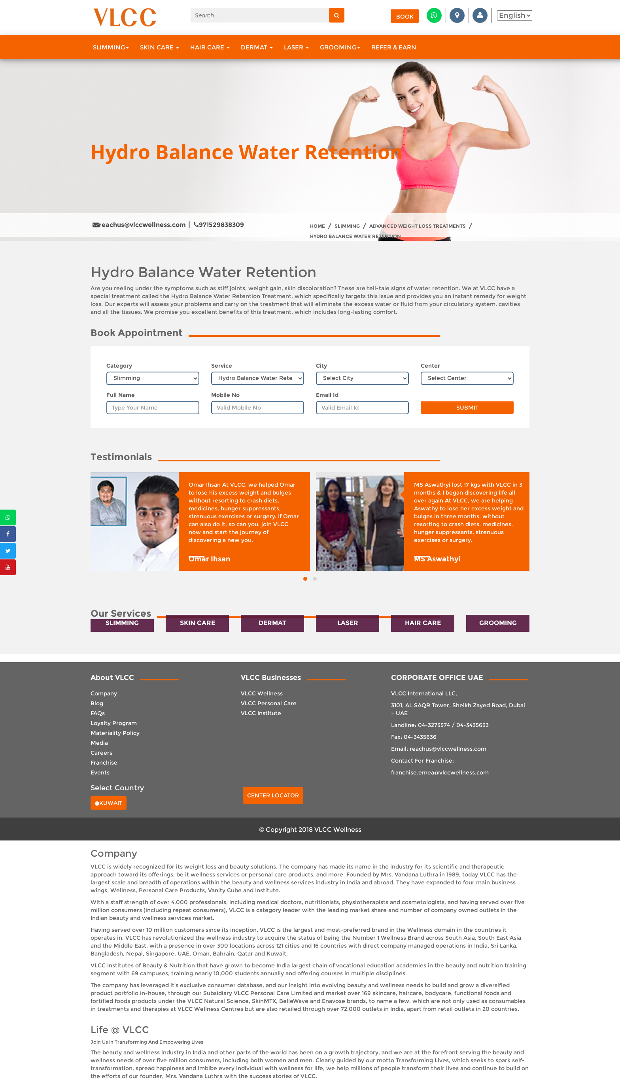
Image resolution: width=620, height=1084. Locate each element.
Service (221, 365)
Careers (101, 752)
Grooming (340, 47)
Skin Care (159, 47)
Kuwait (108, 802)
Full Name (120, 394)
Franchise (104, 762)
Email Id (327, 394)
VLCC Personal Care (269, 703)
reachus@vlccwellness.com (139, 225)
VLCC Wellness (262, 693)
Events (100, 772)
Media (99, 742)
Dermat (257, 47)
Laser (296, 47)
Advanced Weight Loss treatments (417, 226)
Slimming (111, 47)
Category (119, 365)
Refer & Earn (393, 47)
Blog (97, 703)
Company (104, 693)
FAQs (98, 713)
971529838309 (219, 225)
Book (405, 16)
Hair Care (210, 47)
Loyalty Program (114, 723)
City (321, 365)
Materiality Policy (115, 733)
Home (317, 226)
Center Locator (273, 795)
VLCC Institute (261, 713)
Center (430, 365)
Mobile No (225, 394)
